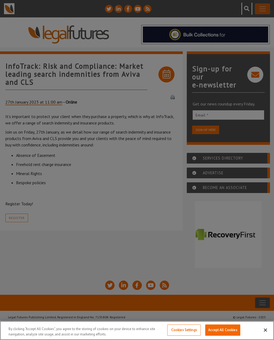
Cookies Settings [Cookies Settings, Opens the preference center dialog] (184, 330)
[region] (137, 330)
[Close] (265, 330)
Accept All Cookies (222, 330)
